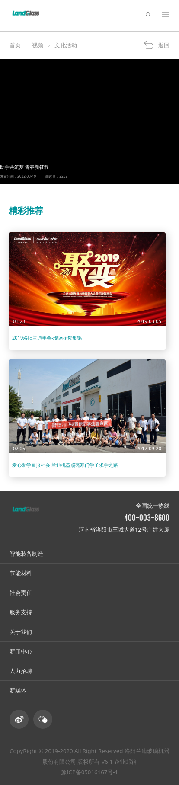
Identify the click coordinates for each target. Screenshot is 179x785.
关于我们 (21, 632)
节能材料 (21, 573)
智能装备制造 (26, 554)
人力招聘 (21, 671)
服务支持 (21, 612)
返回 (163, 45)
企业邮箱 (125, 762)
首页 (15, 45)
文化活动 (65, 45)
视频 (37, 45)
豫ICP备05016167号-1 (89, 772)
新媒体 (18, 690)
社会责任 (21, 592)
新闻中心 (21, 651)
